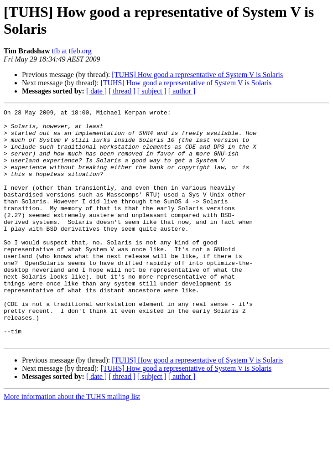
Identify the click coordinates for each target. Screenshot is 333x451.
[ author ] (182, 91)
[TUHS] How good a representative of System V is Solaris (197, 74)
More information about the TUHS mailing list (72, 443)
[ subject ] (151, 91)
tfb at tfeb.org (72, 51)
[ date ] (96, 91)
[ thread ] (122, 91)
